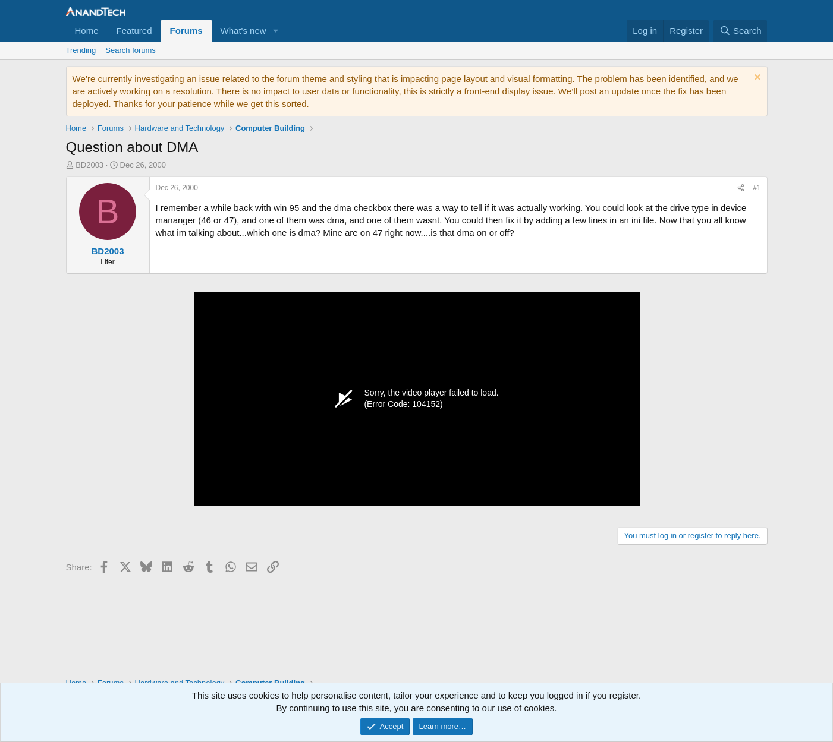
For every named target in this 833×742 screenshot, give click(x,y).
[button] (276, 31)
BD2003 (89, 164)
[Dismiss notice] (756, 78)
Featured (134, 31)
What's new (243, 31)
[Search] (740, 31)
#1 (756, 188)
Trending (81, 50)
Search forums (130, 50)
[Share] (741, 188)
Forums (186, 31)
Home (87, 31)
